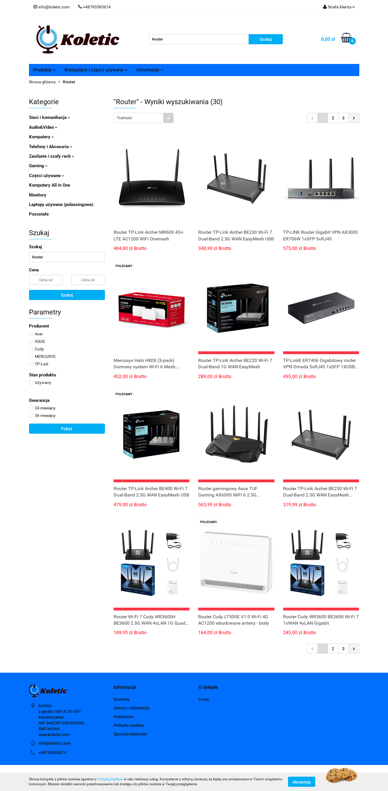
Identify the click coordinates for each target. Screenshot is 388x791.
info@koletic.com (55, 743)
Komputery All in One (49, 185)
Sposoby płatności (130, 734)
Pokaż (66, 428)
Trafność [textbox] (124, 118)
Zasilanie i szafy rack (51, 156)
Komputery (41, 136)
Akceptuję (301, 781)
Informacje (149, 70)
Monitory (37, 195)
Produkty (44, 70)
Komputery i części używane (96, 70)
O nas (203, 699)
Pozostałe (39, 214)
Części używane (46, 175)
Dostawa (122, 699)
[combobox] (144, 118)
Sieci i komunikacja (49, 117)
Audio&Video (43, 127)
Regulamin (124, 716)
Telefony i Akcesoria (50, 146)
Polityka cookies (129, 725)
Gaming (38, 165)
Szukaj (67, 295)
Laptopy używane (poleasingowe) (61, 204)
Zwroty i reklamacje (132, 708)
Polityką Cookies (110, 779)
